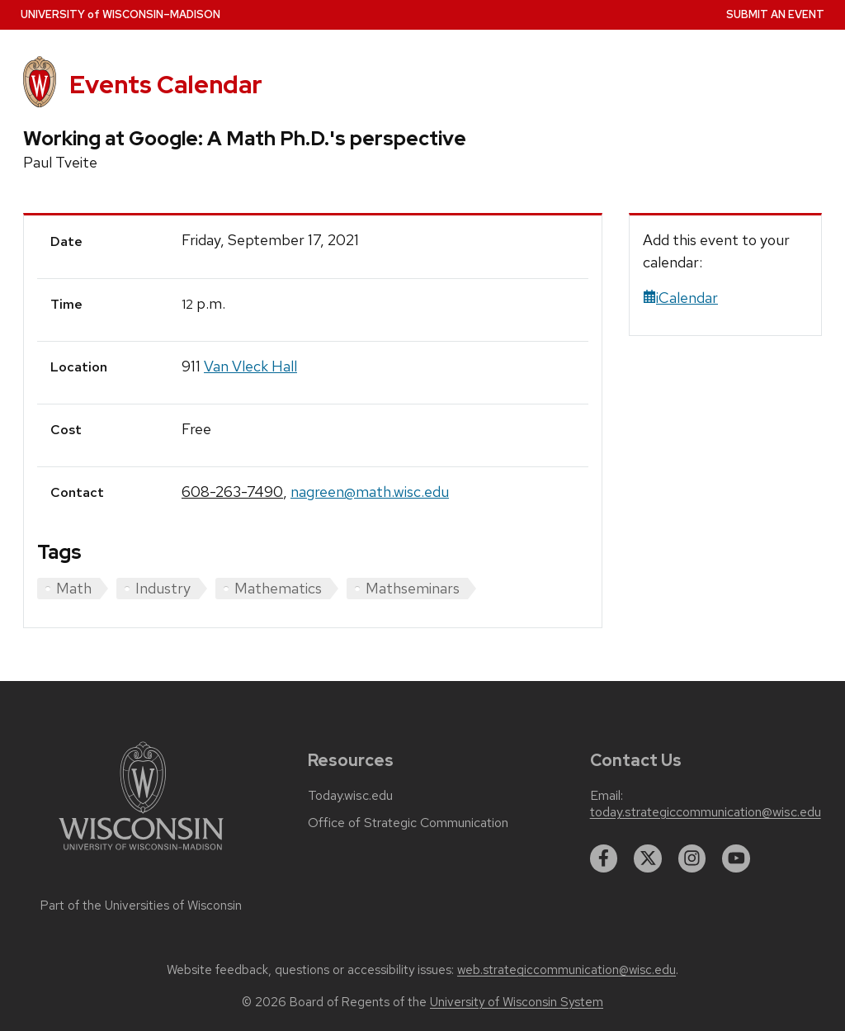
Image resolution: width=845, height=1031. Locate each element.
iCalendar (680, 297)
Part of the (141, 905)
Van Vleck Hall (250, 366)
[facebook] (604, 858)
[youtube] (736, 858)
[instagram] (692, 858)
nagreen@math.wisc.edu (369, 491)
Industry (163, 588)
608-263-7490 (232, 491)
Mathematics (278, 588)
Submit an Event (775, 14)
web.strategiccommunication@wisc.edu (566, 970)
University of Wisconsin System (516, 1002)
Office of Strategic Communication (408, 823)
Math (74, 588)
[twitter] (648, 858)
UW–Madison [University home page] (120, 14)
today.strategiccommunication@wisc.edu (705, 812)
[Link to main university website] (141, 853)
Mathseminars (413, 588)
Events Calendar (165, 85)
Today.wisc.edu (350, 795)
